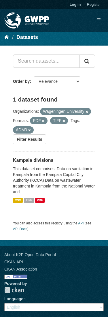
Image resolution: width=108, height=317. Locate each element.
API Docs (20, 229)
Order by (21, 81)
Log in (75, 4)
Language (13, 299)
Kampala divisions (33, 160)
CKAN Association (20, 269)
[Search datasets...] (46, 61)
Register (94, 4)
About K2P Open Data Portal (30, 254)
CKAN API (13, 262)
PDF (40, 200)
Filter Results (29, 139)
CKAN (14, 290)
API (81, 223)
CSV (18, 200)
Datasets (27, 37)
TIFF (29, 200)
